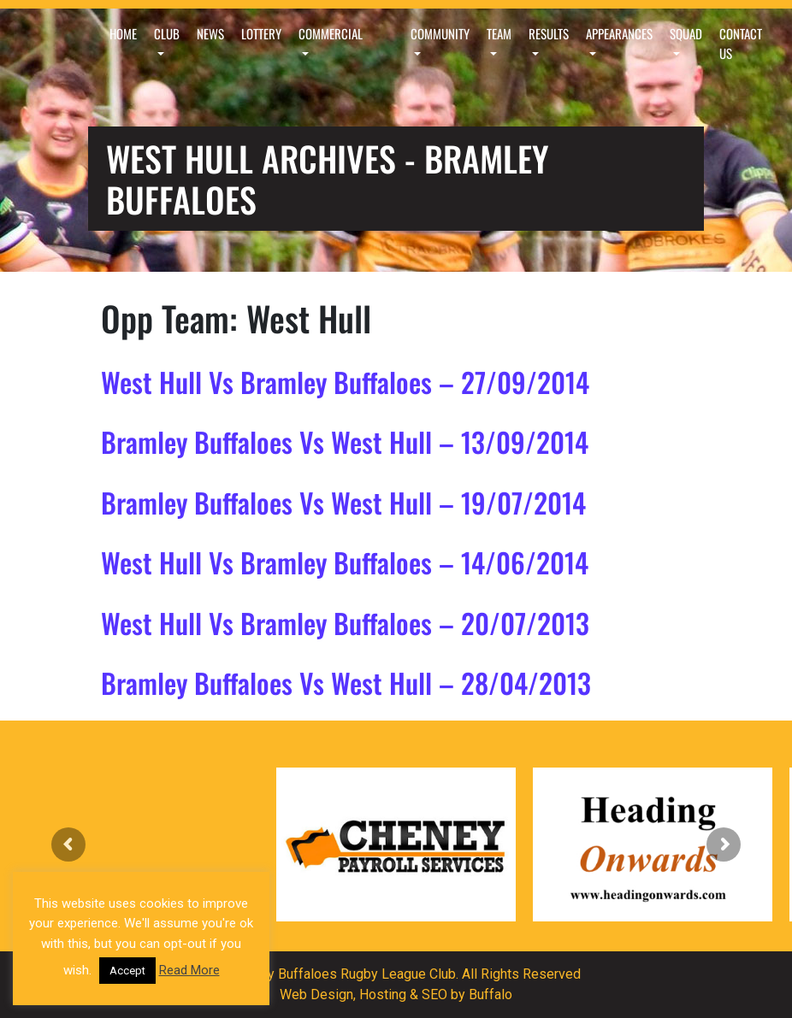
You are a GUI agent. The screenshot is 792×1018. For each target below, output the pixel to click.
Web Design (316, 994)
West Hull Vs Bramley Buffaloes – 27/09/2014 (345, 382)
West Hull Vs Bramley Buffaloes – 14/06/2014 (344, 562)
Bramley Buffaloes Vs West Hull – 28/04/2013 (346, 682)
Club (167, 33)
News (210, 33)
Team (499, 33)
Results (549, 33)
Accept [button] (127, 970)
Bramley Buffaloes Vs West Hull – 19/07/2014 (343, 502)
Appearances (619, 33)
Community (440, 33)
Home (123, 33)
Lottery (261, 33)
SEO (434, 994)
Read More (189, 970)
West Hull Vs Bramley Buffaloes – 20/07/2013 (345, 623)
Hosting (382, 994)
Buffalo (490, 994)
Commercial (330, 33)
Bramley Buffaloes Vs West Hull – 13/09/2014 (344, 441)
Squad (686, 33)
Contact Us (740, 43)
